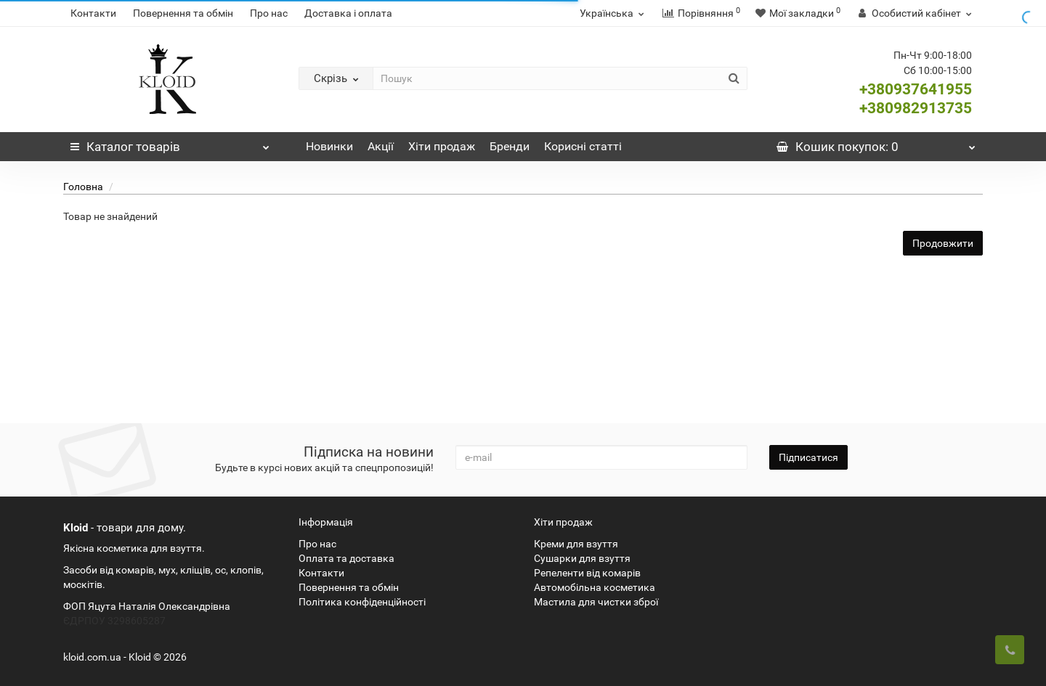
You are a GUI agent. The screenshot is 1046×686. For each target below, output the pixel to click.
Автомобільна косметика (594, 587)
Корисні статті (583, 146)
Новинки (329, 146)
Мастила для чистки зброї (596, 602)
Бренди (510, 146)
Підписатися (808, 457)
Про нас (269, 13)
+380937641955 (915, 89)
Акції (381, 146)
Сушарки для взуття (582, 558)
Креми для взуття (576, 544)
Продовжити (942, 243)
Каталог (169, 143)
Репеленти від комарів (587, 573)
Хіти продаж (441, 146)
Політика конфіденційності (362, 602)
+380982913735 (915, 108)
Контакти (93, 13)
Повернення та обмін (183, 13)
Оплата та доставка (346, 558)
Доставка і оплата (348, 13)
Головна (83, 186)
